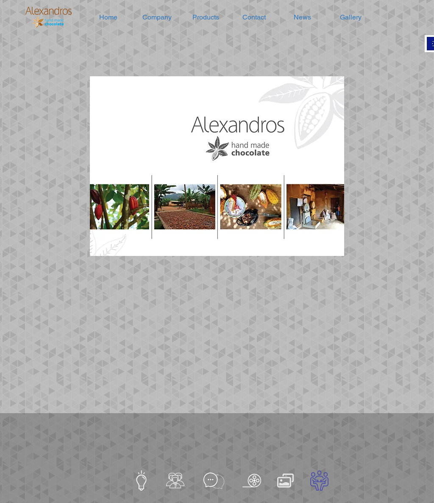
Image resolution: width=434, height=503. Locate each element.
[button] (157, 17)
